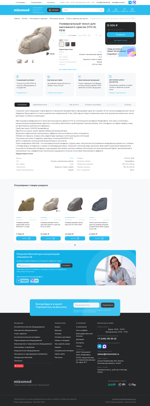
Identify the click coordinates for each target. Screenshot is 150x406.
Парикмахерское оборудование (28, 340)
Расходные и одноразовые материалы (31, 354)
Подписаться (108, 305)
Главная (17, 18)
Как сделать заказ (62, 344)
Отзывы (58, 334)
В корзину (120, 35)
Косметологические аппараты (27, 337)
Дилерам (80, 339)
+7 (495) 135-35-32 (103, 2)
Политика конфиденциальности (124, 399)
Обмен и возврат (62, 340)
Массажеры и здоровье (39, 18)
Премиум (18, 361)
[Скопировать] (89, 35)
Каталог (54, 10)
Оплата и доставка (63, 337)
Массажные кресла (57, 18)
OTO (100, 52)
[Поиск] (83, 10)
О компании (81, 327)
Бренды (58, 330)
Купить (26, 238)
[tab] (22, 105)
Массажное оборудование (25, 330)
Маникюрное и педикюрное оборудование (33, 344)
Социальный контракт (64, 351)
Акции (57, 327)
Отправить (66, 265)
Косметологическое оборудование (29, 327)
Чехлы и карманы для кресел (77, 18)
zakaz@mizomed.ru (118, 2)
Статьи (79, 346)
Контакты (51, 2)
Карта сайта (60, 354)
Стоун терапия (20, 334)
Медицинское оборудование (26, 351)
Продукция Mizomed (23, 357)
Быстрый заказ (120, 40)
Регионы (58, 357)
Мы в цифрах (81, 330)
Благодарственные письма (84, 335)
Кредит (58, 347)
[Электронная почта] (86, 305)
